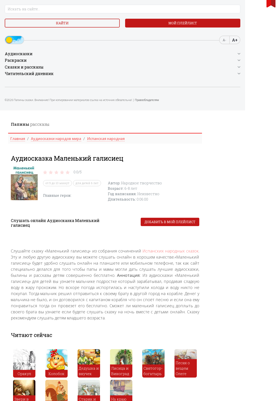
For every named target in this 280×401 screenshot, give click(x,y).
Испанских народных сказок (241, 140)
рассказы (100, 13)
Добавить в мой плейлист (239, 111)
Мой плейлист (35, 40)
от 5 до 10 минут (128, 73)
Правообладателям (23, 132)
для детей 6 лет (157, 73)
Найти (35, 29)
